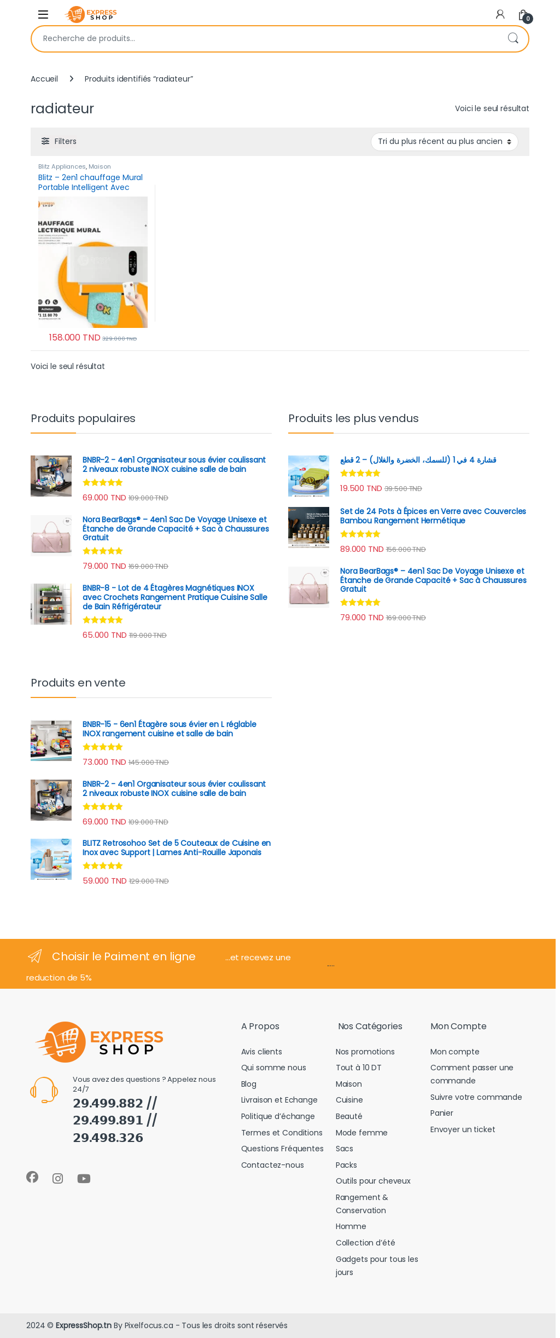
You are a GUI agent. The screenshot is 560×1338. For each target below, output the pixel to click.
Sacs (344, 1148)
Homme (351, 1226)
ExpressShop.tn (84, 1325)
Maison (100, 166)
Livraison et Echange (279, 1099)
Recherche (513, 38)
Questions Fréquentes (282, 1148)
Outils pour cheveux (373, 1180)
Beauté (349, 1116)
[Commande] (444, 141)
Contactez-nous (272, 1165)
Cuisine (349, 1099)
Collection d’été (365, 1242)
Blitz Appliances (62, 166)
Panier (441, 1113)
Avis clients (261, 1051)
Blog (248, 1084)
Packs (346, 1165)
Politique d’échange (278, 1116)
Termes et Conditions (282, 1132)
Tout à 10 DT (359, 1067)
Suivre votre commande (476, 1097)
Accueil (44, 78)
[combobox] (265, 38)
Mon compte (455, 1051)
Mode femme (362, 1132)
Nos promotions (365, 1051)
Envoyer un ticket (462, 1129)
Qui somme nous (273, 1067)
